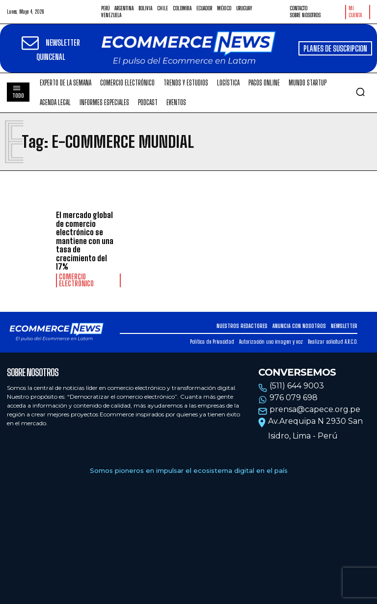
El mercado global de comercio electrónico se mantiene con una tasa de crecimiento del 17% (84, 241)
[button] (360, 92)
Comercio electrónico (76, 280)
